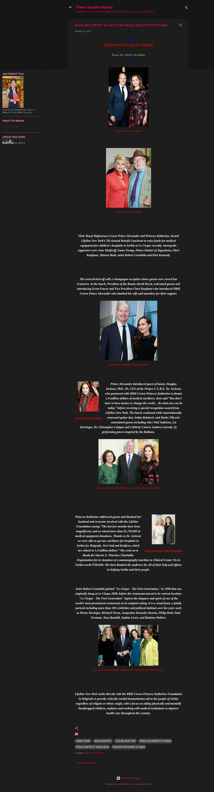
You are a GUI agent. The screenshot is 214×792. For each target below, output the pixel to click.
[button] (180, 25)
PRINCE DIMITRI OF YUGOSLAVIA (92, 747)
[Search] (186, 8)
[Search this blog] (21, 126)
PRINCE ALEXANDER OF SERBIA (155, 741)
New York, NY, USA (93, 753)
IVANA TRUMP (83, 741)
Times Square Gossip (94, 7)
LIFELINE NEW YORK (125, 741)
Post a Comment (86, 763)
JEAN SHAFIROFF (103, 741)
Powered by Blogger (128, 778)
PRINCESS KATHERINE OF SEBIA (129, 747)
